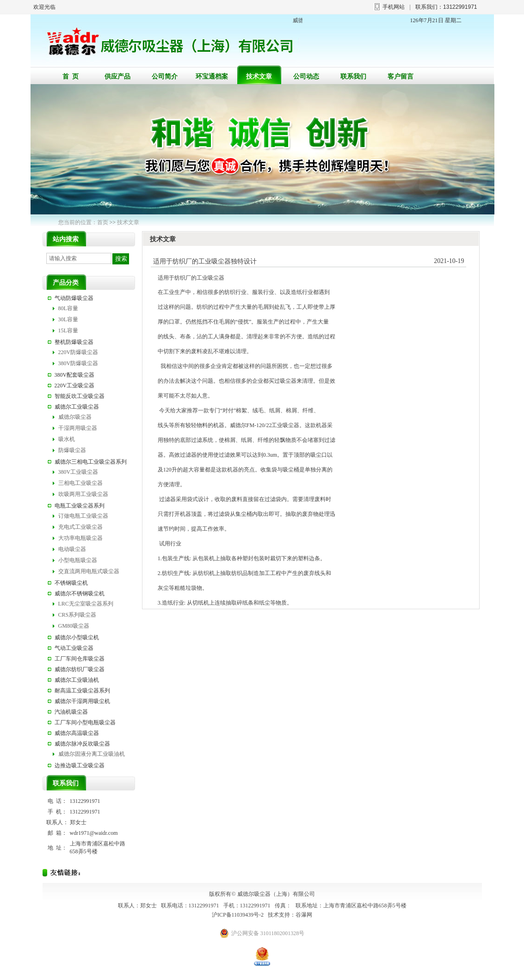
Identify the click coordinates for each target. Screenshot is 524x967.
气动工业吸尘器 (74, 648)
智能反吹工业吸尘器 (80, 396)
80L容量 (68, 308)
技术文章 (259, 76)
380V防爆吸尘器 (78, 363)
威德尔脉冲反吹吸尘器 (82, 744)
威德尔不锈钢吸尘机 (80, 593)
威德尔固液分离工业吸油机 (91, 754)
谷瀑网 (304, 915)
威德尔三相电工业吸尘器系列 (91, 462)
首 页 (70, 76)
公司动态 (306, 76)
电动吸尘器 (72, 549)
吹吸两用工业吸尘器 (83, 494)
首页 (102, 222)
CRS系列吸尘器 (77, 615)
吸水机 (66, 439)
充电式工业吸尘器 (80, 527)
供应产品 (117, 76)
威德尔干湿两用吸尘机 (82, 701)
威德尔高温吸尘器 (77, 733)
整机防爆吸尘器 (74, 342)
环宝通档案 (212, 76)
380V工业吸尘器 (78, 472)
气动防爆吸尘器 (74, 298)
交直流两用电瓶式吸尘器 (88, 571)
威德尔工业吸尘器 (77, 407)
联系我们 (353, 76)
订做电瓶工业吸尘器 (83, 516)
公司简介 (165, 76)
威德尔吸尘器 (75, 417)
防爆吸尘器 (72, 450)
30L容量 (68, 319)
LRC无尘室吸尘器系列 (85, 603)
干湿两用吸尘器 (77, 428)
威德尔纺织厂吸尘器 (80, 669)
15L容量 (68, 330)
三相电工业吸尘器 (80, 483)
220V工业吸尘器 (75, 385)
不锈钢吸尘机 (71, 583)
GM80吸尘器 (73, 626)
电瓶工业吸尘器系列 (80, 505)
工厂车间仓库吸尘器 (80, 658)
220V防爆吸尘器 (78, 352)
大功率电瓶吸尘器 (80, 538)
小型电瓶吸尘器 (77, 560)
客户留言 (400, 76)
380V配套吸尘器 (75, 375)
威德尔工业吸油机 (77, 680)
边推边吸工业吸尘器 (80, 765)
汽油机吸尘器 (71, 712)
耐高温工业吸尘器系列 (82, 690)
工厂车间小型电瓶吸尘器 (85, 722)
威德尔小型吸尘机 (77, 637)
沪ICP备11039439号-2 (238, 915)
